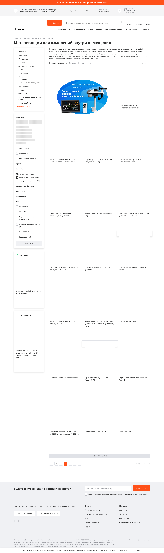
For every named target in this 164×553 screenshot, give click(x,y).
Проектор (24, 232)
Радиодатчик (26, 237)
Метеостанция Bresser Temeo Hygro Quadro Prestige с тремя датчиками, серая (99, 323)
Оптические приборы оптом (96, 514)
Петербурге (53, 10)
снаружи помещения (29, 181)
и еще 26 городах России (28, 12)
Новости (88, 518)
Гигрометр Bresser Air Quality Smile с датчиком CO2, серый (134, 214)
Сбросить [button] (29, 243)
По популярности (56, 63)
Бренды (99, 29)
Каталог (24, 38)
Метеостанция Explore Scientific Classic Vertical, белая (132, 160)
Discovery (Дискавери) (27, 103)
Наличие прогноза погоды (29, 225)
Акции (90, 29)
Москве (44, 10)
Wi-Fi (22, 212)
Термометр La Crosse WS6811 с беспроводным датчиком (62, 214)
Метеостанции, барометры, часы (40, 38)
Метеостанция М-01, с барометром (64, 378)
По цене (72, 63)
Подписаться (141, 488)
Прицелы (22, 90)
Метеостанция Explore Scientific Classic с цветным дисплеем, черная (64, 160)
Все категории (22, 107)
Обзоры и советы (92, 522)
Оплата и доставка (77, 29)
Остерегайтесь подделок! (129, 522)
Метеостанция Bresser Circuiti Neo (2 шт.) (99, 214)
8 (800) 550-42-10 (105, 12)
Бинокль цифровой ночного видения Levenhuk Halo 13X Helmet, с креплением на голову (27, 354)
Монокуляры (23, 73)
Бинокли (21, 62)
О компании (61, 29)
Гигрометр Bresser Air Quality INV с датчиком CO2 (99, 268)
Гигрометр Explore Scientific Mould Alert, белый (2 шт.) (98, 160)
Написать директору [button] (49, 513)
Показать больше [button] (100, 456)
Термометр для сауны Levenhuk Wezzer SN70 (97, 379)
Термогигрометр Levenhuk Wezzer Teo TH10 (133, 379)
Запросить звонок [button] (25, 513)
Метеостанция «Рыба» (128, 321)
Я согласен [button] (136, 550)
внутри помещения (29, 177)
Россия (21, 29)
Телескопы (22, 55)
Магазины (123, 506)
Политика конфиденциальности (139, 540)
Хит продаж (25, 148)
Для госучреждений (113, 29)
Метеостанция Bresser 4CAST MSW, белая (133, 268)
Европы (44, 12)
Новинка (23, 153)
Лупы (20, 70)
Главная (16, 38)
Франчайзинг (124, 518)
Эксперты (123, 514)
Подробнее (124, 550)
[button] (72, 11)
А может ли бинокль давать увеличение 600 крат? (84, 2)
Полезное (145, 29)
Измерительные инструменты (25, 78)
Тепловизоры (23, 86)
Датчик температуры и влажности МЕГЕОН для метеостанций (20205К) (64, 432)
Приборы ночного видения (29, 83)
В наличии (100, 63)
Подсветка (24, 206)
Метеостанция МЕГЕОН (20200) (97, 431)
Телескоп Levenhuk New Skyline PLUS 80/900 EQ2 (28, 292)
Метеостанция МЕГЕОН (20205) (131, 431)
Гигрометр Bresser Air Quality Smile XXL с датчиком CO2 (64, 268)
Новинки (84, 63)
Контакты (123, 510)
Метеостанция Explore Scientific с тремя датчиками (63, 322)
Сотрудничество (131, 29)
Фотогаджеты (23, 93)
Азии (52, 12)
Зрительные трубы (26, 66)
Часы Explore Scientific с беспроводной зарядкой (129, 106)
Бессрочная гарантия (29, 158)
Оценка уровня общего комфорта (28, 218)
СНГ (39, 12)
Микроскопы (23, 59)
